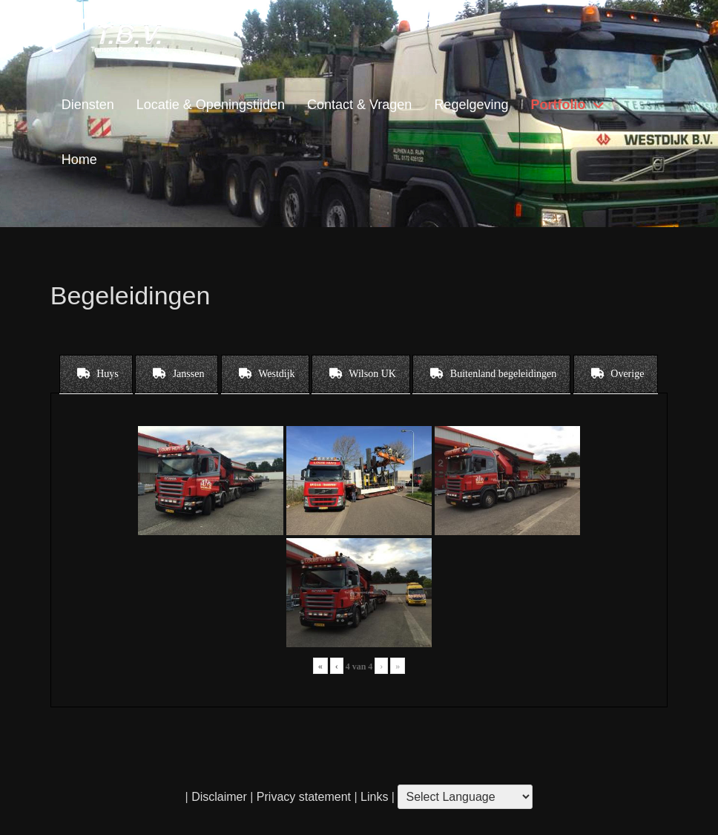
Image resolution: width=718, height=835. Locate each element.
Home (79, 159)
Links (373, 796)
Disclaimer (219, 796)
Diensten (88, 104)
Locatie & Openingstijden (210, 104)
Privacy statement (304, 796)
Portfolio (557, 104)
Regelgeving (471, 104)
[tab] (96, 374)
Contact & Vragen (359, 104)
